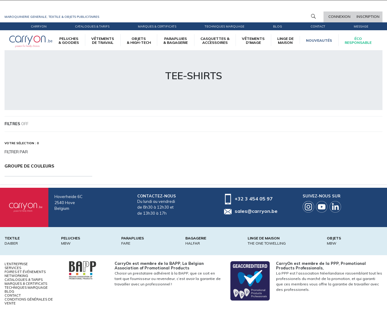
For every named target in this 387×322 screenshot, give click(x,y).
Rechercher (313, 16)
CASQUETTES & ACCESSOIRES (214, 40)
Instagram (308, 207)
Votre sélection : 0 (22, 143)
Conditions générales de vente (29, 301)
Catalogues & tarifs (92, 26)
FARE (125, 243)
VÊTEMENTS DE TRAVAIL (102, 40)
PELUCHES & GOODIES (68, 40)
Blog (9, 291)
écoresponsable (358, 40)
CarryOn (39, 26)
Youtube (321, 207)
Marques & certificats (157, 26)
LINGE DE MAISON (285, 40)
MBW (65, 243)
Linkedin (335, 207)
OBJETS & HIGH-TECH (139, 40)
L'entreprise (16, 264)
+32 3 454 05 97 (254, 199)
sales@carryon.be (256, 211)
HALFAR (192, 243)
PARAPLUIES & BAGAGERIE (175, 40)
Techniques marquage (224, 26)
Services (13, 268)
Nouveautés (319, 40)
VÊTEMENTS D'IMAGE (253, 40)
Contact (318, 26)
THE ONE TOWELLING (267, 243)
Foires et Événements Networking (25, 274)
